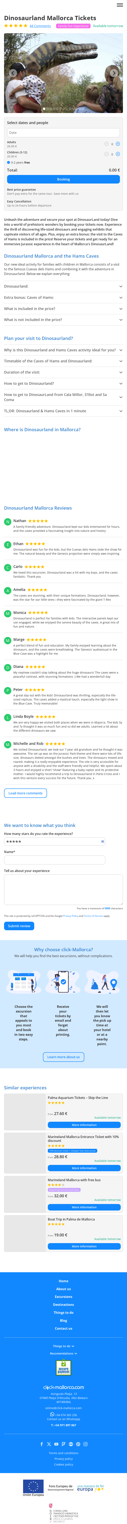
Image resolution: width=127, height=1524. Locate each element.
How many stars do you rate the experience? (38, 833)
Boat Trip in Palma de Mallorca (71, 1219)
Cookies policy (63, 1464)
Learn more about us (63, 1057)
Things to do (64, 1312)
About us (63, 1289)
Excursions (63, 1296)
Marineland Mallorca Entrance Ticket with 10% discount (83, 1139)
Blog (63, 1320)
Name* (9, 852)
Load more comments (26, 793)
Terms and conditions (63, 1453)
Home (63, 1281)
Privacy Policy (70, 916)
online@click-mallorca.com (63, 1408)
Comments (40, 26)
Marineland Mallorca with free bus (74, 1180)
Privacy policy (63, 1459)
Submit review (19, 926)
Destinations (63, 1304)
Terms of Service (93, 916)
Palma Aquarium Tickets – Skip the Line (78, 1097)
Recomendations (63, 1353)
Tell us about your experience (27, 871)
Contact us (63, 1328)
